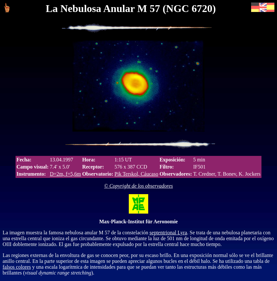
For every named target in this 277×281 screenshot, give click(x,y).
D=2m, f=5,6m (65, 174)
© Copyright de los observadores (138, 186)
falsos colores (17, 267)
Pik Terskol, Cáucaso (136, 174)
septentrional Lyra (168, 232)
